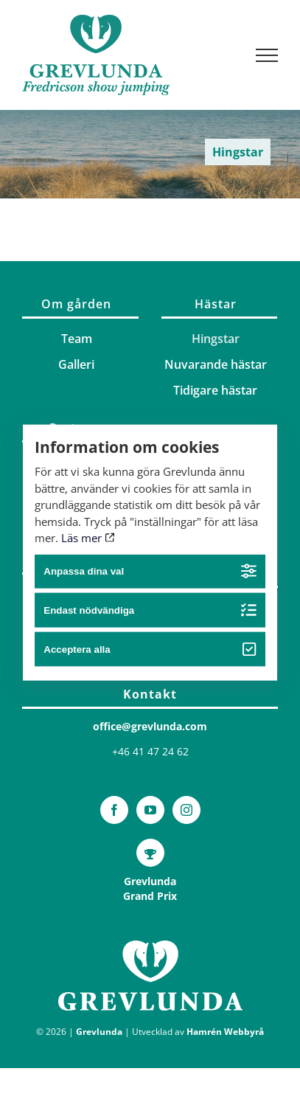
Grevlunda (99, 1031)
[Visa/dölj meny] (267, 55)
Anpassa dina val (149, 571)
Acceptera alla (149, 649)
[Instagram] (186, 810)
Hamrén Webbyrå (225, 1031)
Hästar (216, 304)
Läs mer (88, 537)
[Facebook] (114, 810)
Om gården (76, 304)
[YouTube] (150, 810)
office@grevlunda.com (150, 726)
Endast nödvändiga (149, 610)
